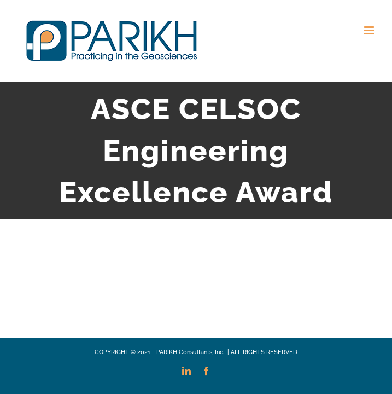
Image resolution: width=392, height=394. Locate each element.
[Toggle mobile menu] (370, 30)
